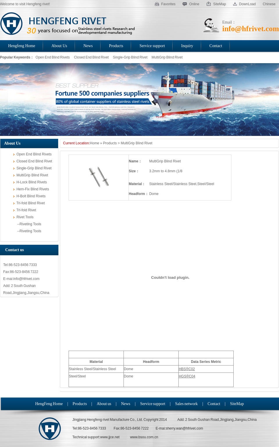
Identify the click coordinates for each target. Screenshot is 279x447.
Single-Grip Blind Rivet (130, 57)
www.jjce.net (110, 437)
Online (191, 4)
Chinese (269, 4)
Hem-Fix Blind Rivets (31, 189)
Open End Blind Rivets (52, 57)
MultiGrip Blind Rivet (167, 57)
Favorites (165, 4)
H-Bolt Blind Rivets (29, 196)
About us (104, 404)
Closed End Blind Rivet (91, 57)
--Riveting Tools (27, 224)
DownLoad (244, 4)
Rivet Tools (23, 217)
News (125, 404)
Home (94, 143)
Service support (152, 404)
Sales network (186, 404)
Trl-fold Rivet (24, 210)
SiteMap (216, 4)
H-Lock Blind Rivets (30, 182)
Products (110, 143)
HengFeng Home (49, 404)
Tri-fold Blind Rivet (29, 203)
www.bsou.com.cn (144, 437)
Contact (214, 404)
